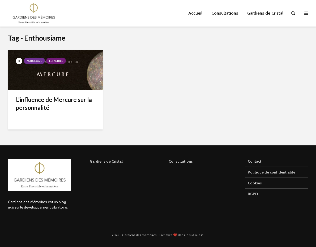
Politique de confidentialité (271, 172)
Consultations (224, 13)
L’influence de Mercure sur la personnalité (54, 103)
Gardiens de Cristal (265, 13)
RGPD (253, 194)
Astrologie (34, 61)
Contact (254, 161)
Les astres (56, 61)
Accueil (195, 13)
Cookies (255, 183)
